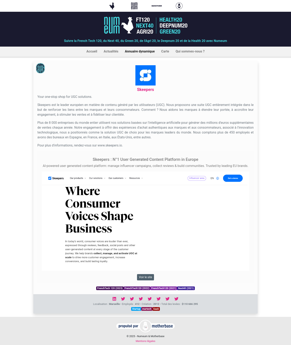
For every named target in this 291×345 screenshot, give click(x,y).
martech (146, 309)
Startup (136, 309)
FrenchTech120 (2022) (136, 288)
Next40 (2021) (186, 288)
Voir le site (145, 277)
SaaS (156, 309)
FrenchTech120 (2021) (163, 288)
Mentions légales (145, 341)
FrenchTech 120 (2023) (110, 288)
